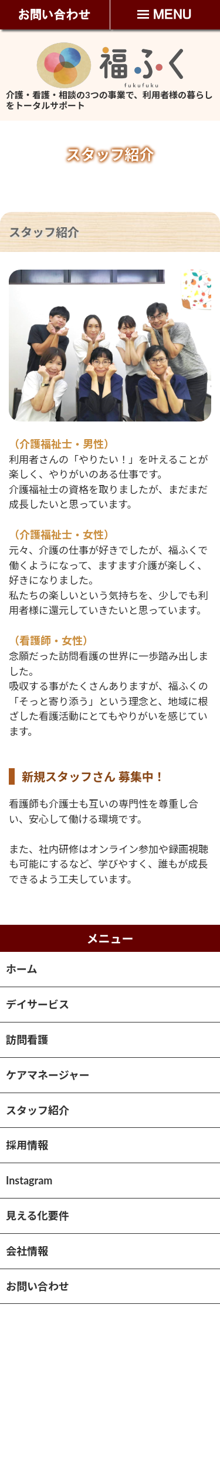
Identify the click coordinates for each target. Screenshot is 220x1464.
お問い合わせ (37, 1286)
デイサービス (37, 1004)
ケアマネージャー (48, 1074)
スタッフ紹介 (37, 1110)
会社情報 (27, 1250)
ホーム (21, 968)
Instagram (29, 1180)
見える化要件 (37, 1215)
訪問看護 (27, 1039)
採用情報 (27, 1144)
